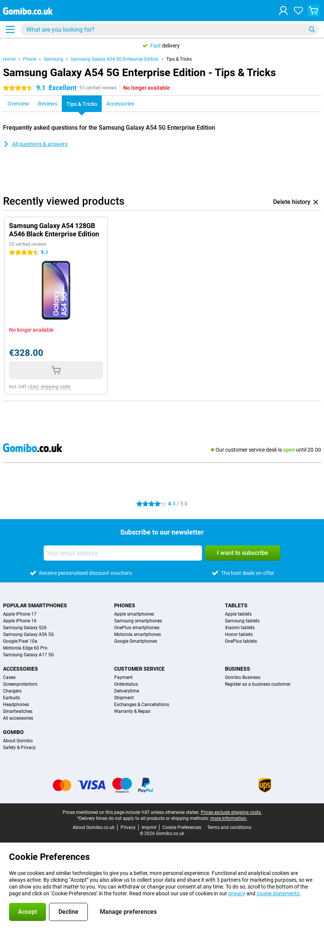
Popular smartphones (35, 605)
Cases (9, 677)
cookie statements (278, 893)
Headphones (16, 704)
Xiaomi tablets (240, 627)
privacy (236, 893)
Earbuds (11, 697)
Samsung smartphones (138, 621)
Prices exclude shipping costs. (231, 812)
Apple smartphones (134, 614)
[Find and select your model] (169, 29)
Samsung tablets (242, 621)
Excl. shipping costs (50, 386)
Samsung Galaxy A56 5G (28, 634)
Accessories (20, 669)
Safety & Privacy (19, 747)
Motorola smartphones (137, 634)
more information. (228, 818)
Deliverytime (126, 691)
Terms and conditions (229, 827)
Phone (29, 59)
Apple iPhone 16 (20, 621)
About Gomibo (18, 740)
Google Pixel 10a (20, 641)
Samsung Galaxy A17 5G (28, 654)
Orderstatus (126, 684)
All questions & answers (35, 144)
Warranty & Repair (132, 711)
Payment (123, 677)
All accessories (18, 718)
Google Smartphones (135, 641)
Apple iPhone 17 (20, 614)
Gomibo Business (242, 677)
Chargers (12, 691)
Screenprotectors (20, 684)
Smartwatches (17, 711)
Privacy (128, 827)
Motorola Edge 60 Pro (25, 648)
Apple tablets (238, 614)
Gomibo (13, 732)
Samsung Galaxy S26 (25, 627)
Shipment (124, 697)
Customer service (139, 669)
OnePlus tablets (241, 641)
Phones (124, 605)
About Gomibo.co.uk (94, 827)
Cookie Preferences (181, 827)
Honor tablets (239, 634)
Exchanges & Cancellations (141, 704)
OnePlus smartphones (136, 627)
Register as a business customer (257, 684)
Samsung (53, 59)
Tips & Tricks (179, 59)
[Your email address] (123, 553)
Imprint (149, 827)
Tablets (236, 605)
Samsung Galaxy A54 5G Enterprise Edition (115, 59)
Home (9, 59)
